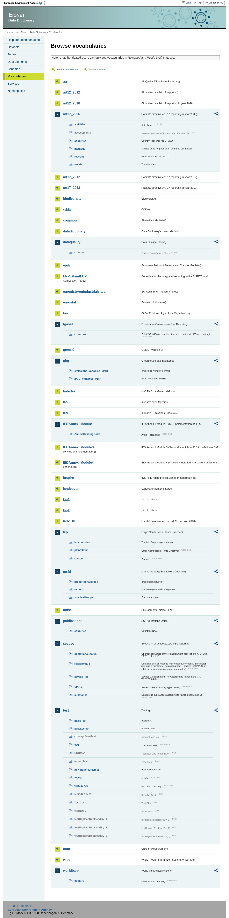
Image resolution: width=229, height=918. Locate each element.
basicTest (80, 720)
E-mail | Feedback (20, 905)
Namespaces (16, 90)
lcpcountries (82, 542)
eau (76, 744)
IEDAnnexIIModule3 (78, 447)
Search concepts (97, 69)
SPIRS (78, 686)
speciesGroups (83, 597)
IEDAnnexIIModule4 (78, 462)
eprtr (66, 265)
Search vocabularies (67, 69)
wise (66, 859)
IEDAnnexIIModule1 (78, 424)
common (70, 220)
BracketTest (81, 728)
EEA (24, 3)
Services (13, 83)
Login (188, 2)
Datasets (13, 47)
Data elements (17, 61)
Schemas (14, 69)
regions (79, 589)
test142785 (81, 785)
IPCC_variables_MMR (87, 378)
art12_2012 (71, 92)
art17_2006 (71, 114)
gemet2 (68, 350)
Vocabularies (17, 76)
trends (78, 164)
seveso (68, 643)
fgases (68, 324)
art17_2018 (71, 188)
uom (66, 848)
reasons (79, 156)
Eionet (24, 32)
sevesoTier (81, 676)
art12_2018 (71, 103)
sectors (79, 558)
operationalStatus (85, 653)
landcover (71, 488)
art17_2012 (71, 177)
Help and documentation (24, 39)
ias (65, 402)
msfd (67, 571)
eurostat (69, 302)
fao (65, 313)
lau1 (66, 499)
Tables (12, 54)
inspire (68, 478)
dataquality (71, 242)
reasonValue (82, 663)
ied (65, 413)
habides (69, 391)
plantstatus (81, 550)
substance (80, 694)
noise (67, 610)
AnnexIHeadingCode (87, 434)
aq (65, 81)
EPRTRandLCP (75, 276)
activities (80, 124)
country (79, 880)
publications (72, 621)
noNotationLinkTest (86, 769)
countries (80, 140)
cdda (67, 209)
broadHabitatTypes (86, 581)
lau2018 (69, 521)
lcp (65, 532)
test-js (78, 777)
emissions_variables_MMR (91, 370)
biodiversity (72, 198)
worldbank (71, 870)
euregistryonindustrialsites (84, 291)
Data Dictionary (38, 32)
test (66, 710)
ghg (66, 360)
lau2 (66, 510)
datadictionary (74, 231)
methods (79, 148)
